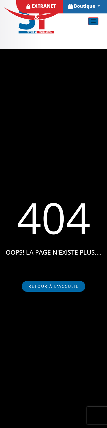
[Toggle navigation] (93, 21)
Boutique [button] (82, 6)
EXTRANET (41, 6)
